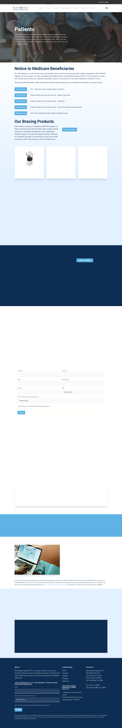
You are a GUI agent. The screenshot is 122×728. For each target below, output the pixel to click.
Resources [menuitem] (84, 8)
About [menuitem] (64, 670)
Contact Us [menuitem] (65, 681)
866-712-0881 (103, 2)
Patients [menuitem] (48, 8)
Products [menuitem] (40, 8)
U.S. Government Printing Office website (55, 585)
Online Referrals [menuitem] (65, 8)
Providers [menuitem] (75, 8)
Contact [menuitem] (92, 8)
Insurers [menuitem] (56, 8)
